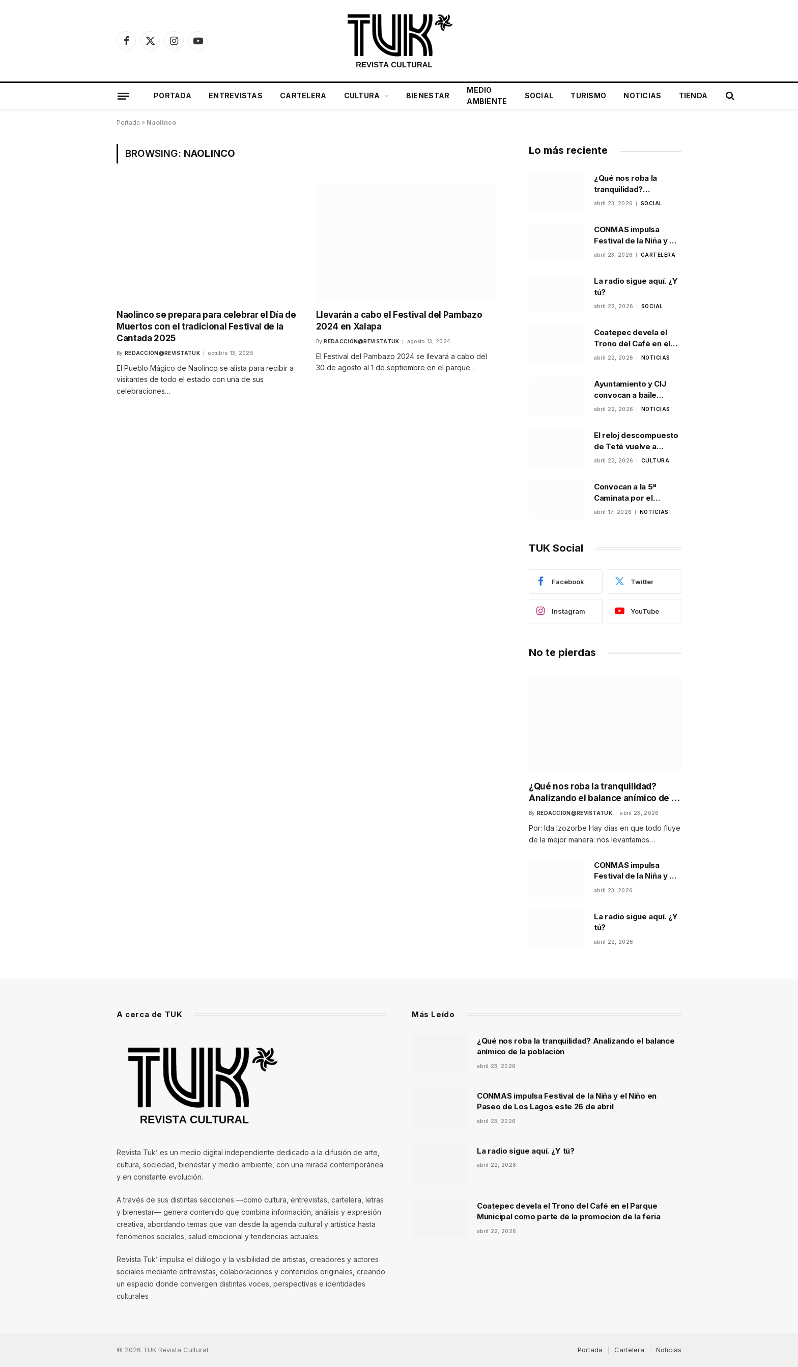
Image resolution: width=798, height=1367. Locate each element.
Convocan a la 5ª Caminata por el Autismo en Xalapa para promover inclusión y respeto (629, 492)
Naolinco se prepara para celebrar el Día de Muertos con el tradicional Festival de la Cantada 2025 (206, 326)
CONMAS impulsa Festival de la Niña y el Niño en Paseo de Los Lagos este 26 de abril (635, 235)
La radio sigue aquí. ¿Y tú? (636, 286)
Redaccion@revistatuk (162, 353)
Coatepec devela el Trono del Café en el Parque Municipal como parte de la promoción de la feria (637, 338)
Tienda (693, 95)
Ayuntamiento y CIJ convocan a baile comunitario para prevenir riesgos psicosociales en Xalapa (630, 389)
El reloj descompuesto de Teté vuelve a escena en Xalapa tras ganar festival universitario (636, 441)
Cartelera (303, 95)
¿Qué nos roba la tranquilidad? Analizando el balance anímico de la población (635, 184)
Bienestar (428, 95)
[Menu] (123, 95)
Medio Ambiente (487, 95)
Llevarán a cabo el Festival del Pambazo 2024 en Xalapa (399, 321)
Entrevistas (236, 95)
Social (539, 95)
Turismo (588, 95)
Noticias (642, 95)
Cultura (362, 95)
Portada (172, 95)
